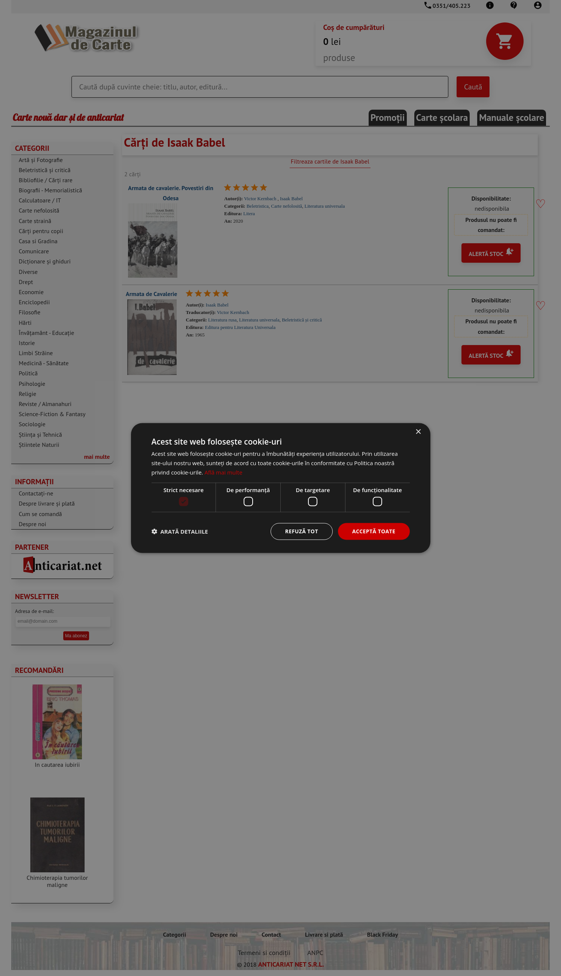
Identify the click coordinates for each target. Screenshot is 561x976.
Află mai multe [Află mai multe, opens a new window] (223, 472)
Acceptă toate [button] (374, 531)
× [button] (418, 432)
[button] (180, 531)
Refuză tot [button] (301, 531)
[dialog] (280, 488)
